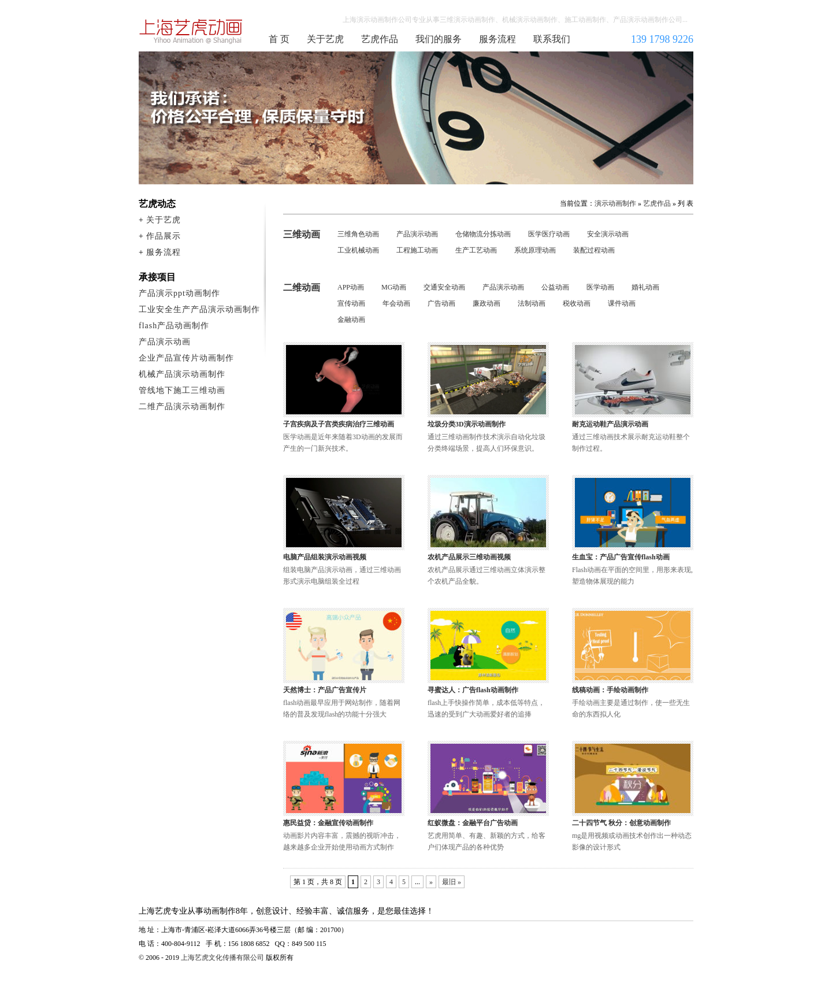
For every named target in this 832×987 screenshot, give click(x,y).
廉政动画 (486, 303)
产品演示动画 (417, 234)
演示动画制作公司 (191, 31)
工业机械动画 (358, 250)
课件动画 (622, 303)
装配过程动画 (594, 250)
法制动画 (531, 303)
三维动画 (301, 234)
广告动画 (441, 303)
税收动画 (576, 303)
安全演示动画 (608, 234)
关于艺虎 (325, 39)
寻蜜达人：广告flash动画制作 (473, 690)
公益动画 (555, 287)
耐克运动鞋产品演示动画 (610, 424)
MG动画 (393, 287)
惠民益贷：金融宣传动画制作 (328, 823)
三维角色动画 (358, 234)
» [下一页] (431, 882)
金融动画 (351, 320)
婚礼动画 (645, 287)
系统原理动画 (535, 250)
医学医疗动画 (549, 234)
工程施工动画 (417, 250)
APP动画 (350, 287)
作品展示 (163, 236)
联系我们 (551, 39)
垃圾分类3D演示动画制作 (467, 424)
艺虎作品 (379, 39)
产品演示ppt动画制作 (179, 293)
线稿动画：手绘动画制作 (610, 690)
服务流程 (497, 39)
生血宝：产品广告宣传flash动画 (621, 557)
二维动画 (301, 287)
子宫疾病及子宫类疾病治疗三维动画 (338, 424)
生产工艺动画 (476, 250)
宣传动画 (351, 303)
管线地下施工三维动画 (182, 390)
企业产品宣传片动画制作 (186, 358)
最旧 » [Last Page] (451, 882)
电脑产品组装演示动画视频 (324, 557)
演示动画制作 (615, 203)
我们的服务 (438, 39)
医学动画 (600, 287)
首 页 (279, 39)
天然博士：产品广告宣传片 (324, 690)
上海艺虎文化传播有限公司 (222, 957)
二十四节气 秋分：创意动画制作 (621, 823)
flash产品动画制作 (174, 325)
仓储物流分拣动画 (483, 234)
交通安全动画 (444, 287)
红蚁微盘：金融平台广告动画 (473, 823)
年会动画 (396, 303)
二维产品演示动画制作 (182, 406)
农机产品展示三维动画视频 (469, 557)
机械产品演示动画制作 (182, 374)
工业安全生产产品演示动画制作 (199, 309)
